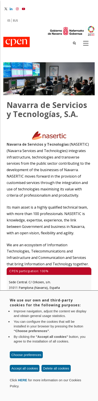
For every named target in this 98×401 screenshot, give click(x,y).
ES (9, 20)
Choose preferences (26, 355)
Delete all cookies (56, 368)
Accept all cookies (24, 368)
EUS (15, 20)
